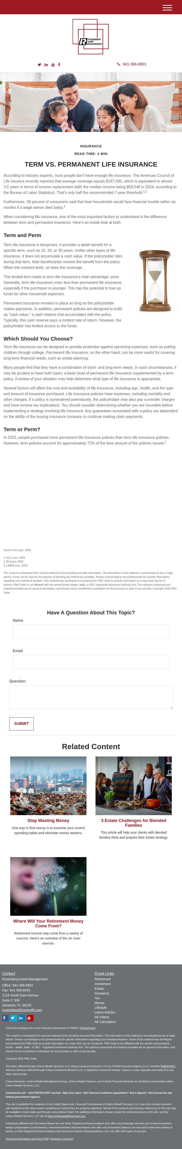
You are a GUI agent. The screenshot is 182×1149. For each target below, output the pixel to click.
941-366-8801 (131, 64)
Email (18, 651)
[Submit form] (21, 723)
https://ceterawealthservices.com (67, 1116)
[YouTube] (53, 65)
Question (17, 681)
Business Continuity (62, 1138)
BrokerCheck (88, 1028)
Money (100, 1003)
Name (18, 620)
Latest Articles (105, 1012)
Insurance (102, 993)
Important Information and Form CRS (27, 1138)
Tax (97, 998)
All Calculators (105, 1022)
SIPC (172, 1066)
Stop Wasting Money (48, 820)
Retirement (103, 979)
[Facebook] (59, 65)
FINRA (164, 1066)
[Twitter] (39, 65)
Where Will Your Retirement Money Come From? (48, 923)
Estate (99, 988)
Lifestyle (101, 1007)
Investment (103, 984)
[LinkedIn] (46, 65)
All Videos (102, 1017)
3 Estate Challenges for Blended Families (133, 823)
